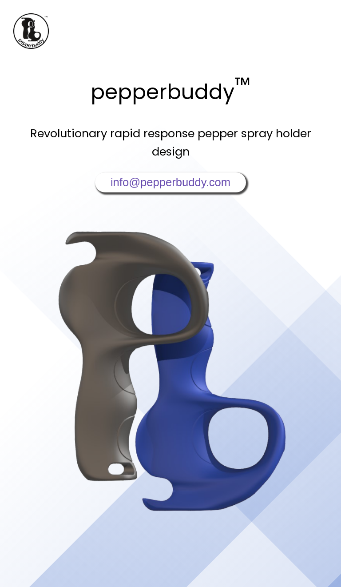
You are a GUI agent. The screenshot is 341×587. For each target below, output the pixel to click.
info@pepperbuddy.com (170, 182)
